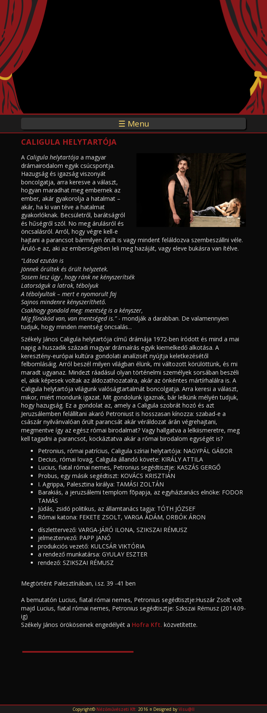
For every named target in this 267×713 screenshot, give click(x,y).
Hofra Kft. (147, 625)
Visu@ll (187, 709)
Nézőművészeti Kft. (116, 709)
